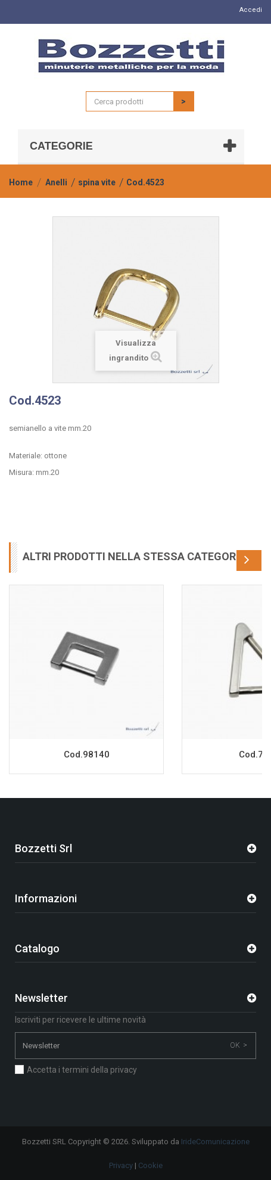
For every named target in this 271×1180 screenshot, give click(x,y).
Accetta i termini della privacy (82, 1070)
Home (21, 182)
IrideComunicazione (215, 1141)
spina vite (97, 182)
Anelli (56, 182)
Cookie (150, 1165)
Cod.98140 (87, 754)
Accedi (250, 10)
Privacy (121, 1165)
